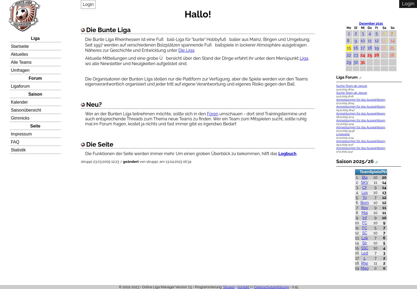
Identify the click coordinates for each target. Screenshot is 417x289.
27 (384, 55)
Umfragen (20, 70)
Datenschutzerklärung (271, 287)
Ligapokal (342, 134)
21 (392, 47)
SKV (364, 182)
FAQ (15, 142)
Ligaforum (20, 86)
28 (392, 55)
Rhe (364, 263)
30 (355, 62)
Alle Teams (21, 62)
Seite (35, 126)
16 (356, 47)
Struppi (229, 287)
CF (364, 187)
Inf (364, 217)
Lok (364, 238)
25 (369, 55)
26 (376, 55)
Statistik (18, 150)
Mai (364, 212)
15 (349, 47)
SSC (364, 248)
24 (362, 55)
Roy (364, 207)
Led (364, 253)
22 (349, 55)
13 (384, 40)
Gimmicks (20, 118)
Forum (35, 78)
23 (355, 55)
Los (364, 192)
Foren (212, 113)
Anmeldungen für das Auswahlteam (360, 99)
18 (370, 47)
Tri (364, 197)
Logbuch (287, 153)
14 (392, 40)
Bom (365, 202)
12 (377, 40)
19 (376, 47)
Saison (35, 94)
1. (365, 258)
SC (364, 233)
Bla (365, 177)
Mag (365, 268)
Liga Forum (346, 77)
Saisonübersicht (26, 110)
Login (88, 4)
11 (370, 40)
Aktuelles (19, 54)
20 (383, 47)
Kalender (19, 102)
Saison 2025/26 (355, 161)
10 (363, 40)
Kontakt (243, 287)
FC (364, 222)
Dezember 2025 (371, 24)
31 (363, 62)
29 (349, 62)
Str (364, 243)
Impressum (21, 134)
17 (363, 47)
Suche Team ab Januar (351, 86)
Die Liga (186, 50)
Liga (35, 38)
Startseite (20, 46)
